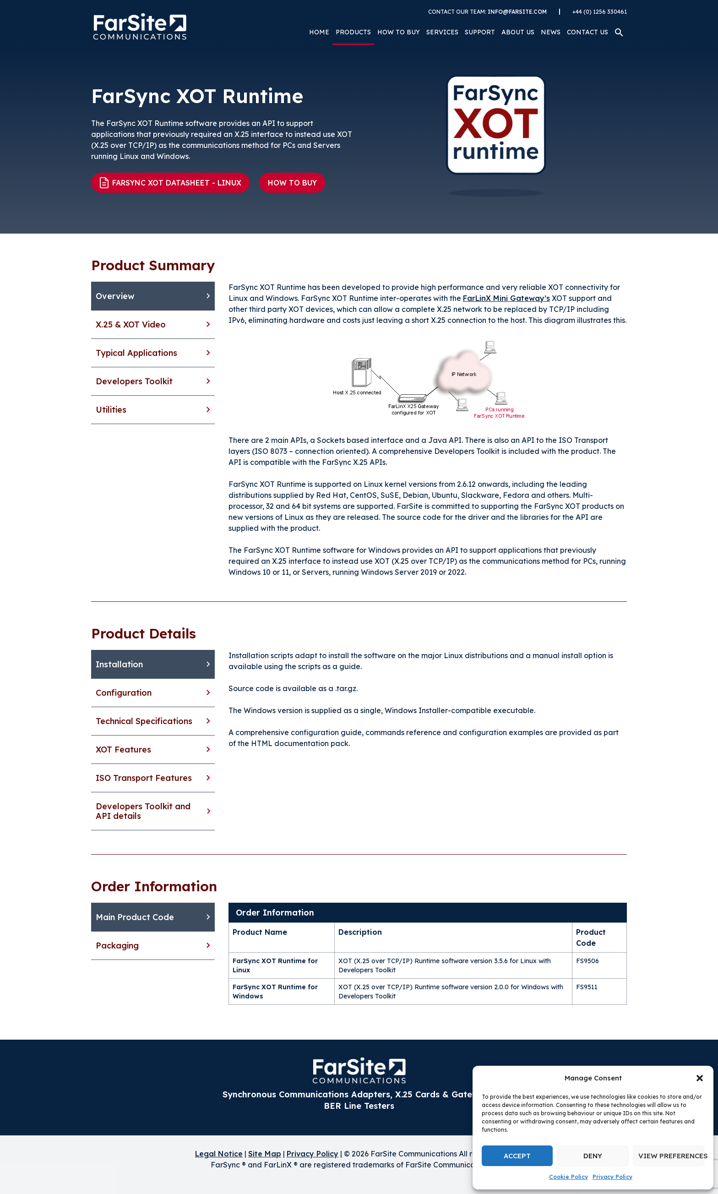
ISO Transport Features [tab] (144, 778)
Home (319, 32)
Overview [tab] (115, 296)
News (550, 32)
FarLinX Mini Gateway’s (506, 298)
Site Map (264, 1153)
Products (353, 32)
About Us (517, 32)
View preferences (671, 1155)
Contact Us (587, 32)
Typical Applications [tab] (136, 353)
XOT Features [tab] (123, 749)
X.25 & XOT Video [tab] (131, 324)
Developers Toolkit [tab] (134, 381)
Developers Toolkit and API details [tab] (143, 811)
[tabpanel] (427, 430)
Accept (517, 1155)
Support (480, 32)
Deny (592, 1155)
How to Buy (398, 32)
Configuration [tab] (124, 692)
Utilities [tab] (111, 409)
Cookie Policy (568, 1176)
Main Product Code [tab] (135, 917)
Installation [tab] (119, 664)
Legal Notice (219, 1153)
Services (442, 32)
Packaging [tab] (117, 945)
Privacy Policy (612, 1176)
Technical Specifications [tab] (144, 721)
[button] (699, 1078)
